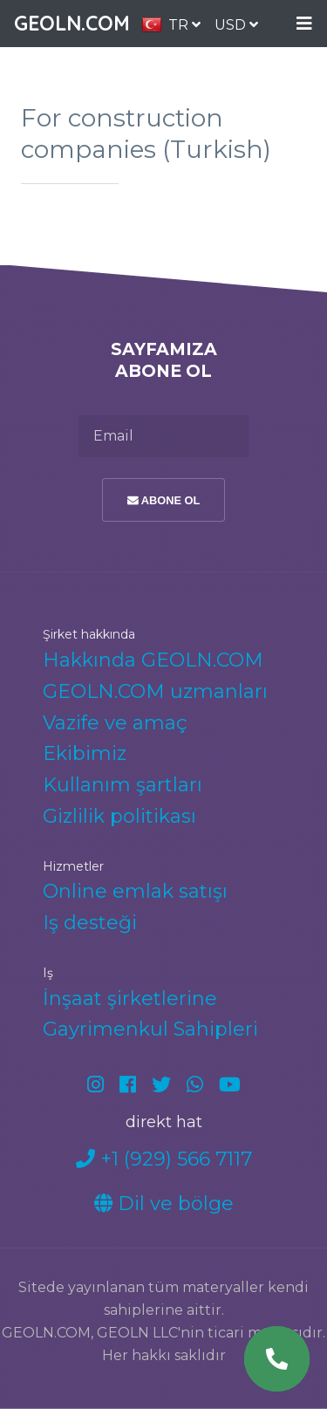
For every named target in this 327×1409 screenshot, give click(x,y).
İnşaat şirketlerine (130, 998)
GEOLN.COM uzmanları (155, 691)
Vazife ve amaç (115, 723)
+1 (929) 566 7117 (164, 1159)
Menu (304, 24)
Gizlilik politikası (119, 816)
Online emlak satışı (135, 891)
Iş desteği (90, 922)
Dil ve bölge (164, 1203)
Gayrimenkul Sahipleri (150, 1029)
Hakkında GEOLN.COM (153, 660)
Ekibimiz (84, 753)
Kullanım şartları (122, 785)
